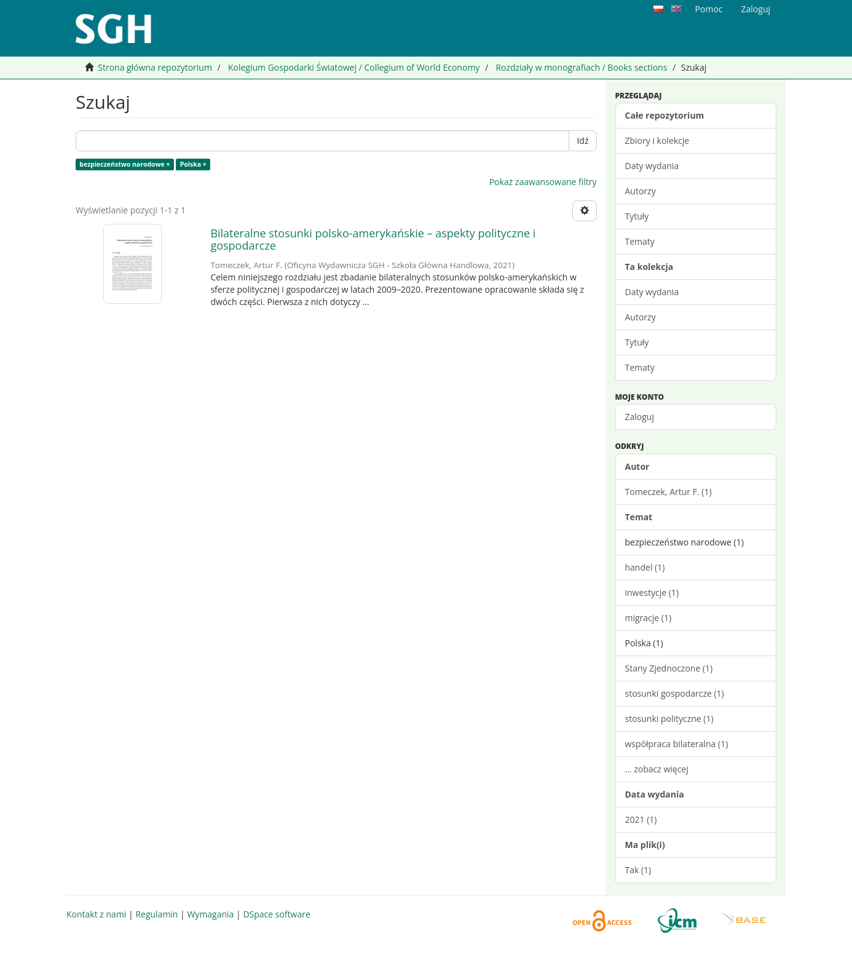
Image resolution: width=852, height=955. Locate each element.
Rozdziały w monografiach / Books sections (581, 67)
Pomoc (709, 9)
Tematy (640, 241)
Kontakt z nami (96, 914)
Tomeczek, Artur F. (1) (668, 491)
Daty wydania (652, 166)
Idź (582, 140)
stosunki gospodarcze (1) (674, 693)
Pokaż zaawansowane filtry (543, 182)
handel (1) (645, 567)
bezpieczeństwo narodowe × (124, 164)
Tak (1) (638, 870)
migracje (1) (648, 618)
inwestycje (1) (652, 592)
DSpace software (276, 914)
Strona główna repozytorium (155, 67)
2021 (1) (641, 819)
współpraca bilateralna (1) (676, 744)
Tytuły (637, 216)
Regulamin (156, 914)
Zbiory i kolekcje (657, 140)
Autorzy (640, 191)
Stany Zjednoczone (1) (669, 668)
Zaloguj (639, 416)
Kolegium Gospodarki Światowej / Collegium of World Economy (353, 67)
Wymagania (210, 914)
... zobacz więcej (656, 769)
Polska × (193, 164)
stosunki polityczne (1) (669, 718)
